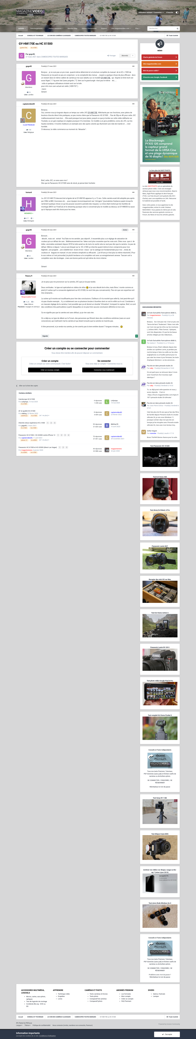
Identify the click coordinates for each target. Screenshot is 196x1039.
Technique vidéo (64, 994)
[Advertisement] (159, 262)
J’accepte (167, 1034)
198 (28, 130)
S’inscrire (169, 12)
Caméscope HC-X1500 (26, 399)
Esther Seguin (152, 431)
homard (29, 192)
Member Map (72, 28)
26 (29, 92)
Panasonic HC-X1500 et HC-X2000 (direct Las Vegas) (37, 446)
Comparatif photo (96, 1001)
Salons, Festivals (159, 994)
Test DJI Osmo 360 (160, 477)
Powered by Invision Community (169, 1024)
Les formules (126, 994)
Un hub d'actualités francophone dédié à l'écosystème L (161, 313)
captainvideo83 (29, 104)
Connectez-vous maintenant (104, 370)
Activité (21, 28)
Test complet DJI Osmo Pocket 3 (160, 715)
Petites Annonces (55, 28)
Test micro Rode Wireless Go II (160, 903)
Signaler (45, 336)
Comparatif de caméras (98, 999)
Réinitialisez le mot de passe (160, 787)
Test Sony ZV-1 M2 (160, 798)
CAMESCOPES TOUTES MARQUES (54, 57)
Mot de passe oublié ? (151, 71)
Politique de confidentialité (41, 1025)
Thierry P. (28, 276)
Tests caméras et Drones (99, 994)
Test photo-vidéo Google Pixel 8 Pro (160, 681)
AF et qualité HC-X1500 (26, 411)
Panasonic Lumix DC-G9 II (159, 647)
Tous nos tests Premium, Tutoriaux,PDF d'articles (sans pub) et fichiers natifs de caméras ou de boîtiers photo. (160, 773)
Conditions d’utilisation (47, 1036)
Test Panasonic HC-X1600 (160, 446)
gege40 (29, 66)
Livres (60, 999)
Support (104, 28)
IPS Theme (19, 1023)
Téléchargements (36, 28)
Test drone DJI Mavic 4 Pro (160, 510)
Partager (111, 56)
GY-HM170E (106, 78)
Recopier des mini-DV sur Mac (160, 579)
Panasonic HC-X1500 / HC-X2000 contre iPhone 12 (37, 434)
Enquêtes (61, 996)
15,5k (26, 302)
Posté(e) (48, 66)
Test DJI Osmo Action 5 (159, 613)
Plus (137, 28)
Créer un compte (127, 999)
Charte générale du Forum (152, 57)
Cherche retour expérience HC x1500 (31, 423)
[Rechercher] (161, 28)
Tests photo (94, 996)
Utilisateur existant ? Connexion (151, 12)
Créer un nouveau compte (50, 370)
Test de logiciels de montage (36, 1001)
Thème (27, 1025)
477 (26, 218)
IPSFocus (29, 1023)
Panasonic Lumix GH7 (160, 546)
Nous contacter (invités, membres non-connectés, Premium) (73, 1025)
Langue (19, 1025)
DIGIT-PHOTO (152, 186)
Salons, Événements (89, 28)
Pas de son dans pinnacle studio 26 (159, 366)
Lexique (156, 996)
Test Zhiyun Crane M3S (159, 834)
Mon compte (125, 996)
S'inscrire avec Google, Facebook (155, 77)
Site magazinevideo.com (120, 28)
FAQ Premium (126, 1001)
